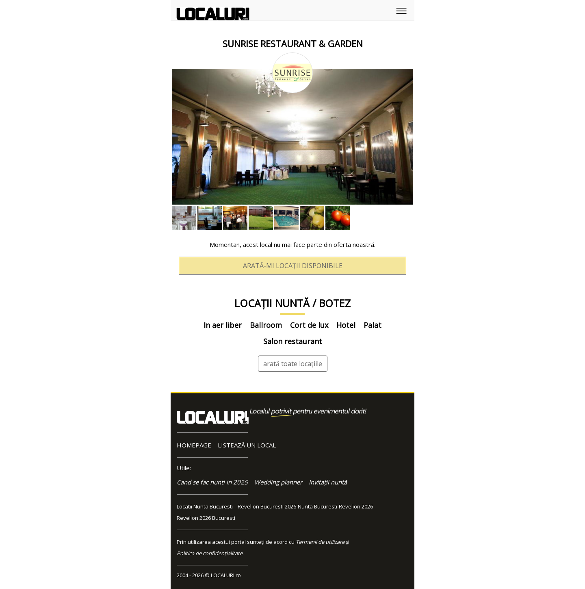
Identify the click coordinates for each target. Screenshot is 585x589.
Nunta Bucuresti (317, 506)
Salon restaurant (292, 341)
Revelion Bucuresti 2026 (267, 506)
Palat (372, 325)
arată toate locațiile (292, 363)
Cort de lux (309, 325)
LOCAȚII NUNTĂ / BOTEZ (292, 303)
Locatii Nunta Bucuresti (205, 506)
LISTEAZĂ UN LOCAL (247, 445)
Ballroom (266, 325)
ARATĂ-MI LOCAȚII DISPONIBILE (292, 265)
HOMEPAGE (194, 445)
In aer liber (223, 325)
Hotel (345, 325)
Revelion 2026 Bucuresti (206, 517)
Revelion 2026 (356, 506)
